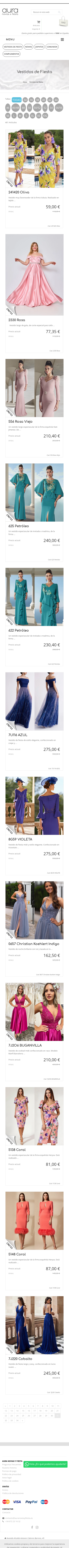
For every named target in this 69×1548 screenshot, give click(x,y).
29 (46, 1415)
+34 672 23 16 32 (12, 1521)
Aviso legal (7, 1477)
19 (46, 1410)
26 (29, 1415)
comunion (52, 46)
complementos (11, 54)
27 (34, 1415)
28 (40, 1415)
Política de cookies (10, 1481)
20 (52, 1410)
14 (17, 1410)
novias (28, 46)
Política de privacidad (11, 1474)
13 (12, 1410)
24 (17, 1415)
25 (23, 1415)
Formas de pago (9, 1471)
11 (58, 1406)
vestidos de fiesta (13, 46)
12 (6, 1410)
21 (58, 1410)
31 (58, 1415)
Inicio (25, 82)
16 (29, 1410)
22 (6, 1415)
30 (52, 1415)
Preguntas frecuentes (11, 1464)
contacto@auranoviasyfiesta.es (19, 1518)
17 (34, 1410)
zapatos (39, 46)
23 (12, 1415)
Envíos (5, 1490)
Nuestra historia (9, 1467)
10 (52, 1406)
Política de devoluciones (13, 1493)
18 (40, 1410)
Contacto (6, 1512)
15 (23, 1410)
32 (6, 1420)
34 (17, 1420)
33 (12, 1420)
